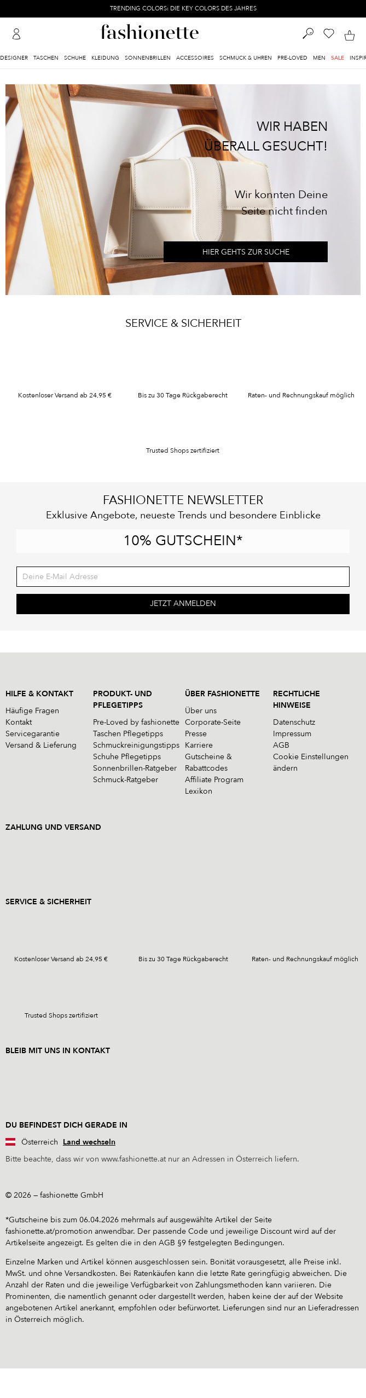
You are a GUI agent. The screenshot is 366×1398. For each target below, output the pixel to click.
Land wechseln (89, 1142)
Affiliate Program (214, 780)
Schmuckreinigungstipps (136, 745)
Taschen (46, 58)
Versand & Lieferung (41, 745)
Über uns (201, 711)
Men (319, 58)
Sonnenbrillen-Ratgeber (135, 768)
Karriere (199, 745)
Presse (196, 734)
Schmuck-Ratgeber (125, 780)
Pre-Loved (292, 58)
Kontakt (18, 722)
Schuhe (75, 58)
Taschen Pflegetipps (128, 734)
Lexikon (198, 791)
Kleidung (105, 58)
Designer (14, 58)
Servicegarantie (32, 734)
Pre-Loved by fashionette (136, 722)
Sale (337, 58)
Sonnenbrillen (148, 58)
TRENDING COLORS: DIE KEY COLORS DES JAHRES (183, 8)
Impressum (292, 734)
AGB (281, 745)
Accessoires (195, 58)
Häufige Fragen (32, 711)
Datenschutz (294, 722)
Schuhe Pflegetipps (127, 757)
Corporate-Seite (213, 722)
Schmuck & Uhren (245, 58)
